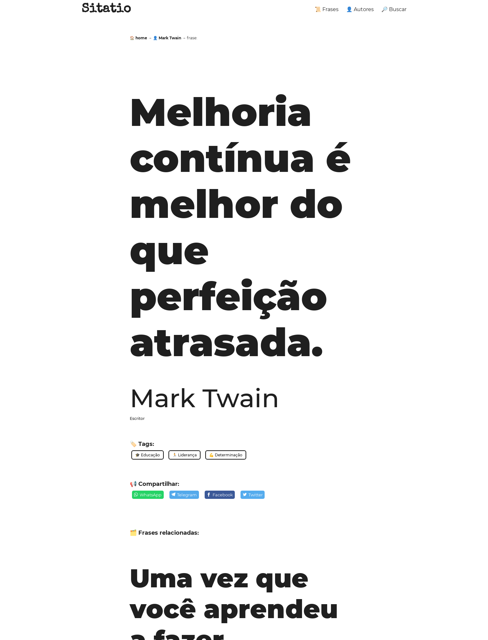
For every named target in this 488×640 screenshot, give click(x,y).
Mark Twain (204, 398)
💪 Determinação (225, 455)
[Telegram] (184, 495)
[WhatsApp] (148, 495)
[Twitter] (253, 495)
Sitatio (106, 9)
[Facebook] (220, 495)
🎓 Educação (147, 455)
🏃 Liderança (184, 455)
